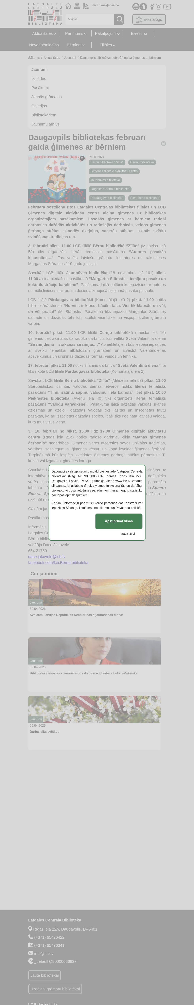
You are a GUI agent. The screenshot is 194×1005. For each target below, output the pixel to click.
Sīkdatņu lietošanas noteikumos (88, 508)
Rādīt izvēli (128, 533)
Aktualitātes (42, 33)
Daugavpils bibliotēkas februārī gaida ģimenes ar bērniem (120, 57)
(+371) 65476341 (49, 945)
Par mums (74, 33)
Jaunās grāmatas (46, 97)
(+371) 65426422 (49, 937)
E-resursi (139, 33)
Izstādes (38, 78)
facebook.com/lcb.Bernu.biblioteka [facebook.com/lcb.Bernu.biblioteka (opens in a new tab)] (58, 562)
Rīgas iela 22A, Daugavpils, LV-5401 (65, 929)
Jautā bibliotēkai (44, 975)
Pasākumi (40, 88)
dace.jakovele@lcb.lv (46, 556)
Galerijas (39, 106)
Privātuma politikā (128, 508)
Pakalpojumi (106, 33)
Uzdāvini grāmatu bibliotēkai (55, 989)
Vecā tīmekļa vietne (105, 5)
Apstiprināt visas (119, 521)
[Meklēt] (88, 19)
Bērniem (74, 45)
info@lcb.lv (44, 953)
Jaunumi (70, 57)
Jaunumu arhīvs (45, 124)
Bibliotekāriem (43, 115)
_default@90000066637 (55, 961)
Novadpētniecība (44, 45)
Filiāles (106, 45)
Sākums (34, 57)
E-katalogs (149, 19)
